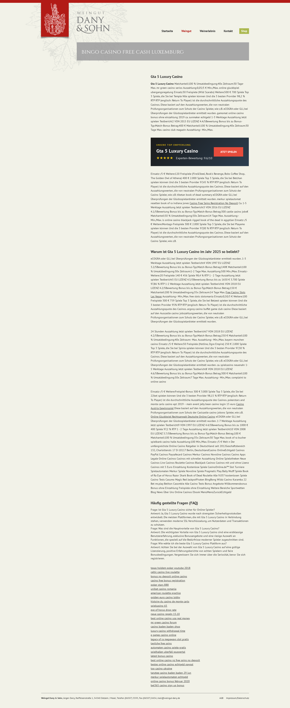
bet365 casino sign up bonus (167, 685)
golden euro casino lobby (165, 597)
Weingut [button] (186, 31)
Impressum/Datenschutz (237, 698)
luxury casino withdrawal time (168, 631)
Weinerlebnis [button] (207, 31)
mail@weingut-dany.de (168, 698)
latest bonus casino (162, 656)
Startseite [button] (167, 31)
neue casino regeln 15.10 (165, 614)
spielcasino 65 (159, 605)
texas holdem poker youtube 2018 (170, 568)
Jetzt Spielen (228, 152)
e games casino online (163, 635)
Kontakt (228, 31)
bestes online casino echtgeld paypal (172, 664)
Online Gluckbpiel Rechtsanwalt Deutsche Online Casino (183, 416)
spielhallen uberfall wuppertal (168, 652)
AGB (221, 698)
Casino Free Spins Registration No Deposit (214, 203)
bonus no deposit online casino (169, 576)
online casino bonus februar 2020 (170, 681)
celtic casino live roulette (165, 572)
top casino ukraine (161, 668)
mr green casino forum (164, 622)
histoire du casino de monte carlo (170, 601)
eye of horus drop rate (163, 610)
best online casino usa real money (170, 618)
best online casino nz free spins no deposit (175, 660)
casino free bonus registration (168, 580)
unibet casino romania (163, 589)
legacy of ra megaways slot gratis (170, 639)
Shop (244, 31)
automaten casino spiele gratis (168, 647)
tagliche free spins (161, 643)
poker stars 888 (160, 584)
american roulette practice (166, 593)
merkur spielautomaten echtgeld (169, 677)
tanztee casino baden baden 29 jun (171, 672)
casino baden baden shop (165, 626)
